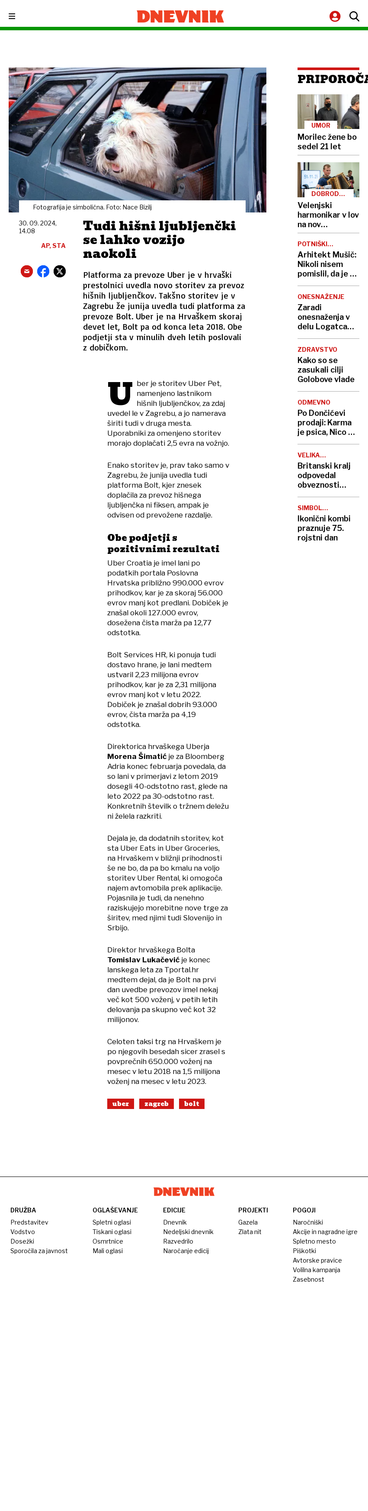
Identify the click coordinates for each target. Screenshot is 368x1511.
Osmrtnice (108, 1241)
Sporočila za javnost (39, 1250)
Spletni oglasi (112, 1222)
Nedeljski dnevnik (188, 1231)
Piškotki (304, 1250)
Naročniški (308, 1222)
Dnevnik (175, 1222)
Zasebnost (308, 1279)
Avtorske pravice (317, 1260)
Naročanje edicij (186, 1250)
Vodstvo (22, 1231)
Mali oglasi (108, 1250)
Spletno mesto (314, 1241)
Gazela (248, 1222)
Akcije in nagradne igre (325, 1231)
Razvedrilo (178, 1241)
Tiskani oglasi (112, 1231)
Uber (120, 1104)
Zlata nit (250, 1231)
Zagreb (156, 1104)
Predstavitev (29, 1222)
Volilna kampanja (316, 1269)
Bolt (191, 1104)
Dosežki (22, 1241)
